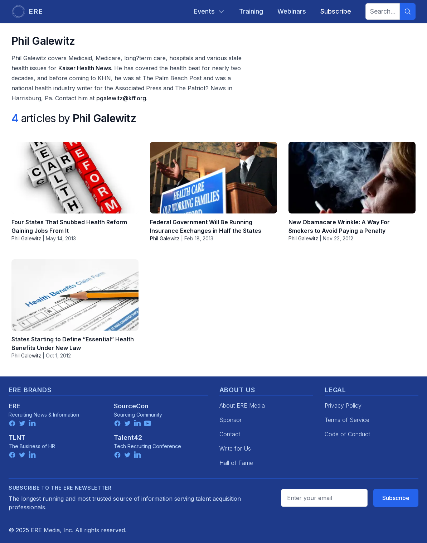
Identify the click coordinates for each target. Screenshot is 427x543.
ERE (14, 406)
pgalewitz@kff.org (121, 98)
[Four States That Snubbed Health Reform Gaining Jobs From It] (75, 177)
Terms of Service (347, 419)
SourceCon (131, 406)
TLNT (17, 437)
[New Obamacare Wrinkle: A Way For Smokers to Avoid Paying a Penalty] (352, 177)
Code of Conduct (347, 434)
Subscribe (395, 497)
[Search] (408, 11)
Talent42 (128, 437)
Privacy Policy (343, 405)
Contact (229, 434)
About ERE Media (242, 405)
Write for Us (235, 448)
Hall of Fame (236, 462)
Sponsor (230, 419)
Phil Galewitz (26, 238)
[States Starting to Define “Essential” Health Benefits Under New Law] (75, 295)
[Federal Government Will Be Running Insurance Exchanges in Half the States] (213, 177)
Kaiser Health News (84, 68)
